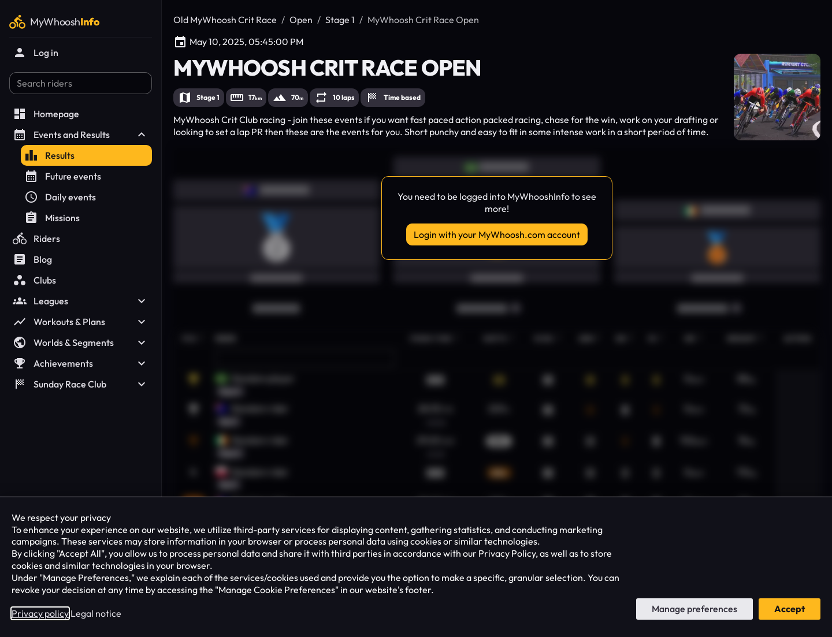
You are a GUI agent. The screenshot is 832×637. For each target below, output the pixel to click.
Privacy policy (40, 613)
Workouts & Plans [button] (80, 322)
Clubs (34, 280)
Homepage (46, 114)
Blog (32, 259)
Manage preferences (694, 608)
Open (301, 19)
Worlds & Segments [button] (80, 342)
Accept (789, 608)
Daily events (60, 197)
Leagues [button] (80, 301)
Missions (52, 218)
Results (49, 155)
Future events (62, 176)
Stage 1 (340, 19)
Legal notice (95, 613)
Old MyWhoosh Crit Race (225, 19)
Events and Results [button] (80, 134)
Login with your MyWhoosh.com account (497, 234)
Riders (36, 238)
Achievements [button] (80, 363)
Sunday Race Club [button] (80, 384)
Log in (35, 52)
